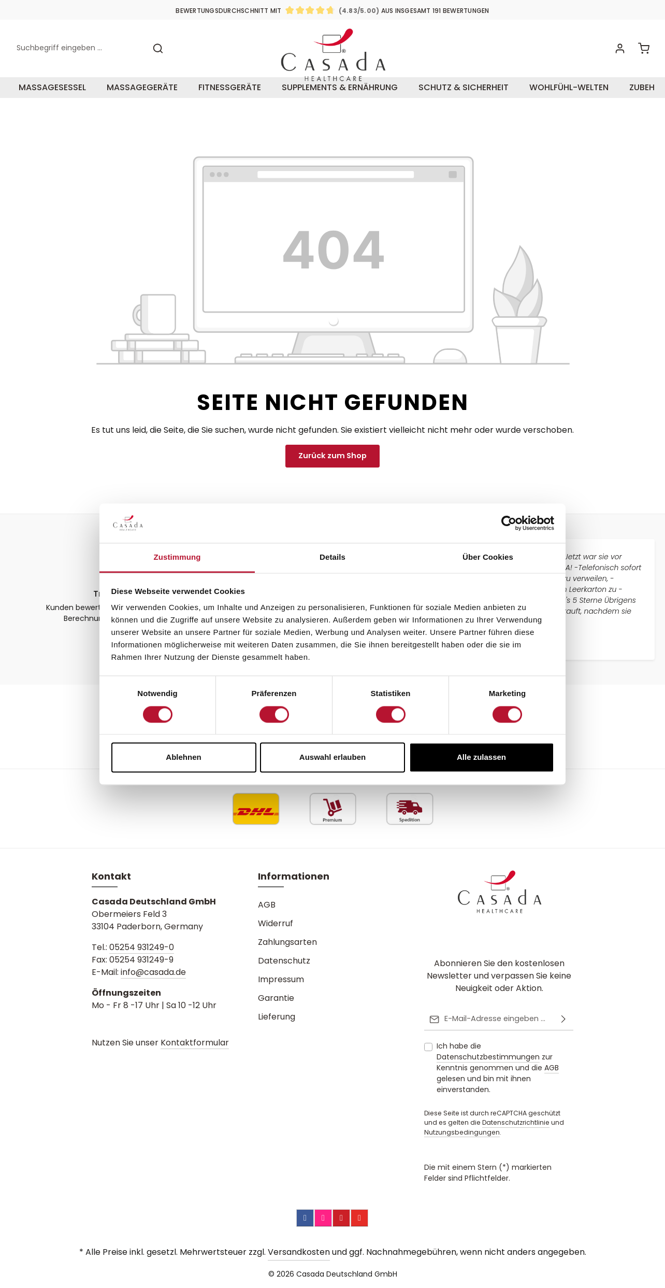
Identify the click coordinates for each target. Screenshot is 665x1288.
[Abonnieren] (563, 1019)
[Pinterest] (341, 1218)
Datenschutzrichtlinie (516, 1122)
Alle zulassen (481, 757)
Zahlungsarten (287, 943)
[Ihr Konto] (619, 56)
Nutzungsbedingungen (462, 1132)
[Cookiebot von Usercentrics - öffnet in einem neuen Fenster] (509, 523)
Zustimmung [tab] (177, 557)
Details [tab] (332, 557)
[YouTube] (359, 1218)
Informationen (293, 876)
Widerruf (275, 924)
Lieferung (276, 1017)
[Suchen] (158, 56)
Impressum (281, 980)
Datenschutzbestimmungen (488, 1057)
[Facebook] (305, 1218)
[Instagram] (323, 1218)
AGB (267, 905)
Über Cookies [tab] (487, 557)
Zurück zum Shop (332, 470)
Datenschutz (284, 961)
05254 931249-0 (141, 948)
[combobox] (78, 56)
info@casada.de (153, 973)
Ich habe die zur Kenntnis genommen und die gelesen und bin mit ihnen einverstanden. (498, 1068)
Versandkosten (299, 1252)
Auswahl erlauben (332, 757)
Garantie (276, 998)
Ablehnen (183, 757)
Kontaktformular (195, 1043)
